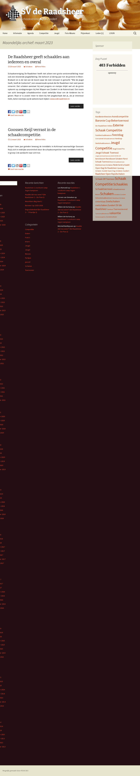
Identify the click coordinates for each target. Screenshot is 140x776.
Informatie (17, 33)
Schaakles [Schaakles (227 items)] (120, 184)
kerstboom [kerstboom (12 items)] (100, 158)
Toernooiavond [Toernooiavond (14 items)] (120, 209)
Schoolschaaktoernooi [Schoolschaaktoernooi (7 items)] (103, 198)
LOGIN (112, 33)
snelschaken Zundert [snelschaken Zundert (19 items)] (105, 205)
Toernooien (29, 270)
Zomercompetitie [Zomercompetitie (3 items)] (100, 217)
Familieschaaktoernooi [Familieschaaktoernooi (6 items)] (103, 135)
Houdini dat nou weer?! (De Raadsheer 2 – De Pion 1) (69, 210)
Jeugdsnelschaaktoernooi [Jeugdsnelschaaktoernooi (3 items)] (102, 156)
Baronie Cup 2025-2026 (34, 205)
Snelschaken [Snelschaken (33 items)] (113, 201)
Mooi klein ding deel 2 (33, 201)
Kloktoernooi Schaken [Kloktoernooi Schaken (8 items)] (104, 165)
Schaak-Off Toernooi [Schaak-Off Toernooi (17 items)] (104, 179)
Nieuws (28, 254)
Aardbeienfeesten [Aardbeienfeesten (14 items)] (103, 116)
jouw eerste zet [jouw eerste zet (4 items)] (116, 156)
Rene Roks (41, 66)
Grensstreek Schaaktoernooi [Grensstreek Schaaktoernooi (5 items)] (105, 139)
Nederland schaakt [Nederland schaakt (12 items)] (121, 165)
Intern (27, 241)
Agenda (30, 33)
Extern (27, 233)
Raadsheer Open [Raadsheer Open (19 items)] (103, 173)
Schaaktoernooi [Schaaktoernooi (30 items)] (103, 189)
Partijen (28, 258)
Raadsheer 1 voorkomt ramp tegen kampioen (69, 190)
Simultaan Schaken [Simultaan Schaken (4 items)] (118, 198)
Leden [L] (99, 33)
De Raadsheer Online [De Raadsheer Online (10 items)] (104, 125)
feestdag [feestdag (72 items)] (117, 135)
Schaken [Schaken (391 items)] (107, 193)
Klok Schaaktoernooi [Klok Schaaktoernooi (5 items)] (117, 162)
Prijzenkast (85, 33)
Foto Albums (70, 33)
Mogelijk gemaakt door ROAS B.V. (15, 770)
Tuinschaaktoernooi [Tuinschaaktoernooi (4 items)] (102, 214)
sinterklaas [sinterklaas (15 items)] (100, 201)
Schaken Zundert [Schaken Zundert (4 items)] (120, 194)
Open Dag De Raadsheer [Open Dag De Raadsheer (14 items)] (106, 168)
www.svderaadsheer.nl (60, 98)
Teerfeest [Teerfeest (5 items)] (110, 209)
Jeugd (56, 33)
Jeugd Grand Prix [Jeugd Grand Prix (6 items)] (118, 149)
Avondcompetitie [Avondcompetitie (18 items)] (120, 116)
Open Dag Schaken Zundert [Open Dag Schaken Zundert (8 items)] (118, 171)
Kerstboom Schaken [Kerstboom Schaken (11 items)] (114, 158)
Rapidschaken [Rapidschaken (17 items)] (118, 173)
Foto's (27, 237)
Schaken (29, 66)
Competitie (43, 33)
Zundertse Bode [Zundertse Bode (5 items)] (111, 217)
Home (5, 33)
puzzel (27, 262)
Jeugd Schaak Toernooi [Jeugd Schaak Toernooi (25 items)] (107, 152)
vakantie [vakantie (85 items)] (115, 213)
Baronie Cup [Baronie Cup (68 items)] (103, 120)
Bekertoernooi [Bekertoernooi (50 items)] (120, 120)
